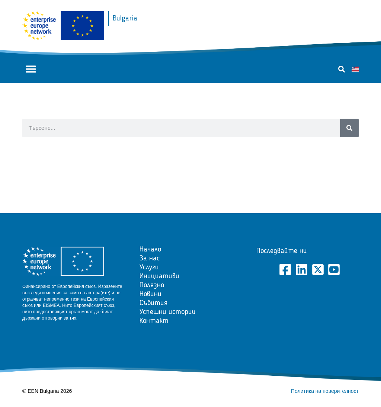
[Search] (349, 128)
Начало (150, 250)
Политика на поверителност (325, 391)
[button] (30, 69)
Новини (150, 294)
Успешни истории (168, 312)
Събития (153, 303)
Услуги (149, 267)
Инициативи (159, 276)
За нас (150, 259)
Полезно (152, 285)
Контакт (154, 321)
